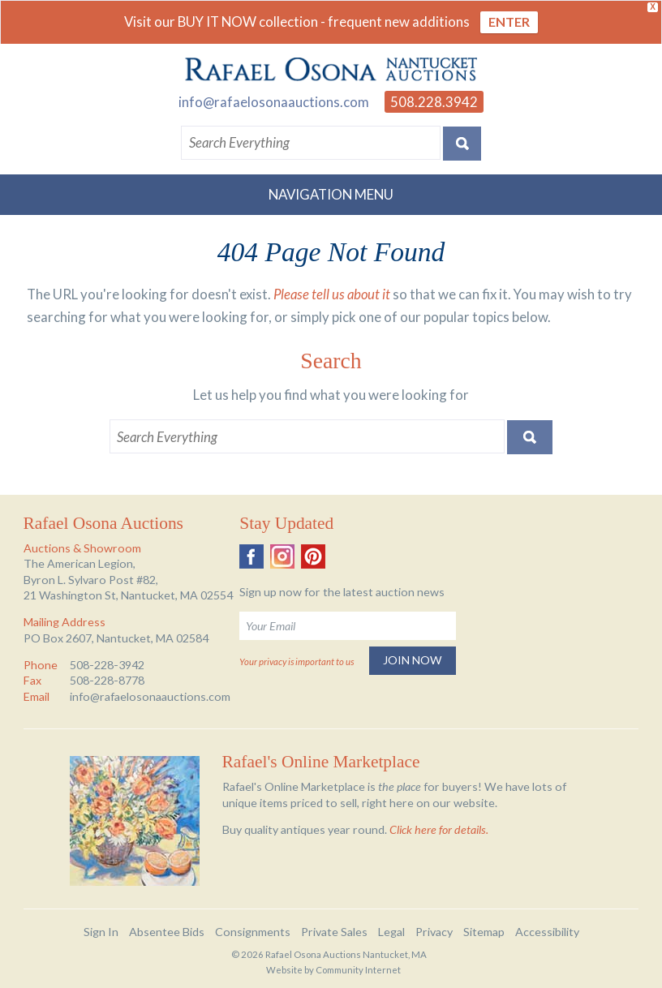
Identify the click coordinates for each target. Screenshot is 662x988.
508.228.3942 (434, 101)
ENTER (509, 21)
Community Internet (358, 969)
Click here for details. (438, 829)
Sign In (101, 932)
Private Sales (334, 932)
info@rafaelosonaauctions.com (273, 101)
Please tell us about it (331, 294)
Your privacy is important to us (296, 661)
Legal (391, 932)
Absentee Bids (166, 932)
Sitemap (484, 932)
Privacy (434, 932)
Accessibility (547, 932)
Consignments (252, 932)
